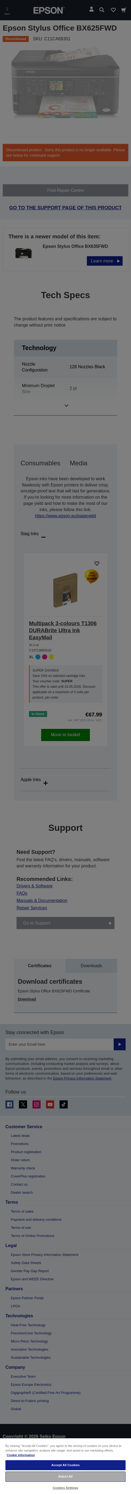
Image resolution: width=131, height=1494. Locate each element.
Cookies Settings (65, 1487)
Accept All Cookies (65, 1465)
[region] (65, 1466)
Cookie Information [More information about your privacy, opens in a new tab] (21, 1455)
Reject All (65, 1476)
